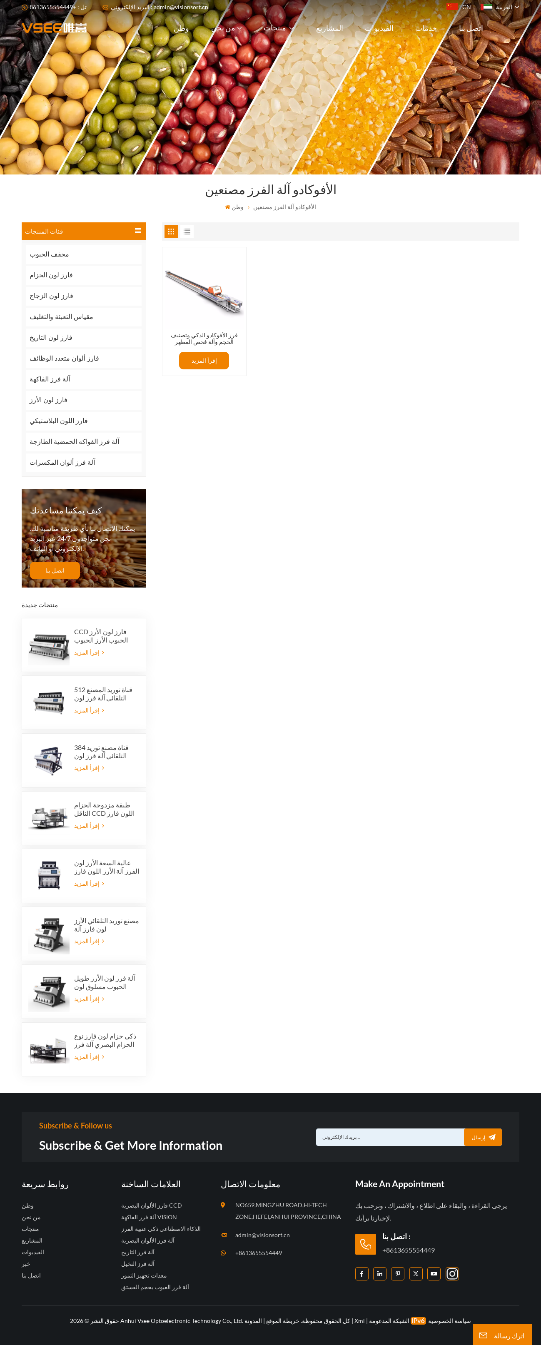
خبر (26, 1263)
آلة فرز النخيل (138, 1263)
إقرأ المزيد (89, 652)
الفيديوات (379, 27)
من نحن (223, 27)
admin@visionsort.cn (262, 1234)
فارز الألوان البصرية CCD (151, 1205)
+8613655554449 (258, 1252)
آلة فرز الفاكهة (50, 379)
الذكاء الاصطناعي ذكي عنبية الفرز (161, 1228)
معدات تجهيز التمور (144, 1275)
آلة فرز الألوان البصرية (148, 1240)
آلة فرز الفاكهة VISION (149, 1216)
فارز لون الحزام (51, 275)
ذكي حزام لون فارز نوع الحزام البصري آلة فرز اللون (105, 1040)
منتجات (275, 27)
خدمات (426, 27)
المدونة (253, 1320)
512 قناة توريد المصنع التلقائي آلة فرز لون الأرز (103, 693)
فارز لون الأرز (48, 400)
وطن (181, 27)
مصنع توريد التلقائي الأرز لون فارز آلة (106, 925)
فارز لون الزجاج (51, 296)
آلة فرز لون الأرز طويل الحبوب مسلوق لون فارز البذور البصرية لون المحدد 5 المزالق (105, 982)
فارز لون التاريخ (51, 337)
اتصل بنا (471, 27)
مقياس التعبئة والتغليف (61, 316)
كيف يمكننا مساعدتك (66, 510)
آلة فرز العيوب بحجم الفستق (155, 1286)
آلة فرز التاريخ (138, 1251)
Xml (359, 1320)
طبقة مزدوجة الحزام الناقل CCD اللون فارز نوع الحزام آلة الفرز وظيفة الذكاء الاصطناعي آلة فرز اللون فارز (104, 809)
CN (458, 6)
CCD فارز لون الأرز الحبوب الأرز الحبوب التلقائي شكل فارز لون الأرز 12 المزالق (104, 636)
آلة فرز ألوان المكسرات (62, 462)
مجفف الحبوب (49, 254)
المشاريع (329, 27)
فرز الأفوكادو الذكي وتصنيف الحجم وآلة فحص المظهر (204, 339)
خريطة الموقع (282, 1320)
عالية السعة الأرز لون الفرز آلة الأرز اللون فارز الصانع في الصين (106, 867)
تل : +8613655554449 (58, 6)
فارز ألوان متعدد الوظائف (64, 358)
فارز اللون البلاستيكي (59, 421)
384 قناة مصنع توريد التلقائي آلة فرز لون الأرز (101, 751)
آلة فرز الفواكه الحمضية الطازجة (75, 441)
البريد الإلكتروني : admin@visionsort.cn (159, 6)
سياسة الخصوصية (449, 1320)
